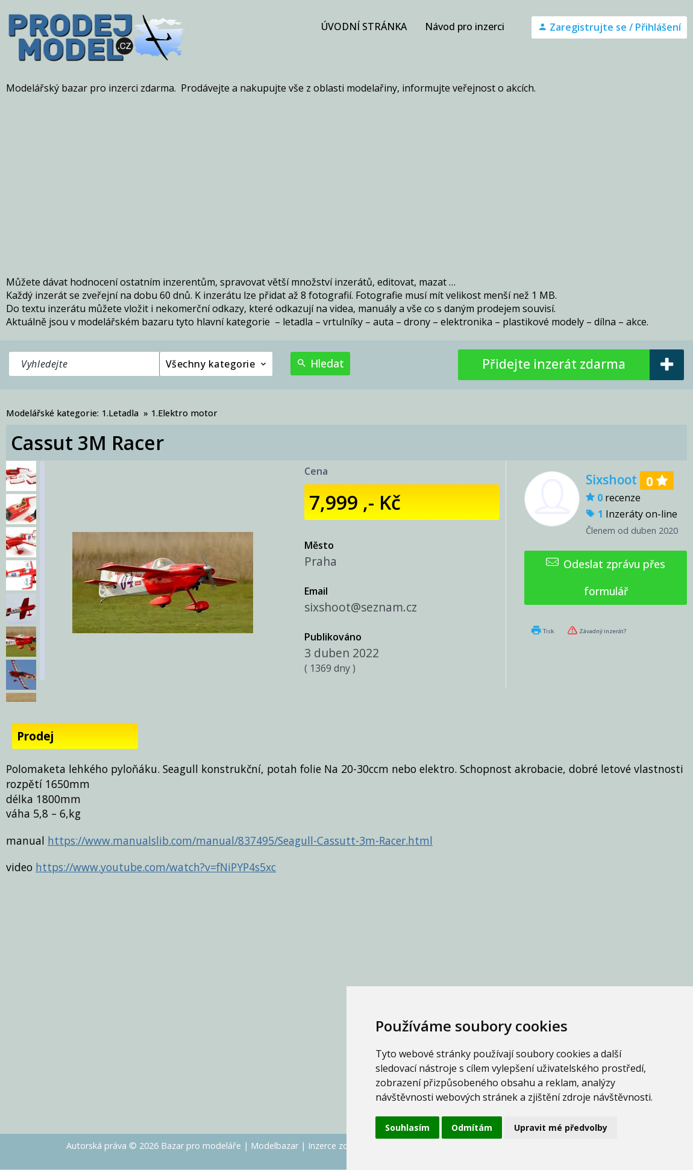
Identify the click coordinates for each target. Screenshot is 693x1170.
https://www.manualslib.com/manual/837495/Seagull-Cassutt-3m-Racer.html (240, 840)
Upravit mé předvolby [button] (560, 1127)
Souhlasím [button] (407, 1127)
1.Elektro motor (184, 413)
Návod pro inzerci (464, 26)
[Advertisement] (346, 185)
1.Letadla (120, 413)
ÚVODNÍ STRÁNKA (364, 26)
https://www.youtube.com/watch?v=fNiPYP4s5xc (156, 867)
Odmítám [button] (471, 1127)
